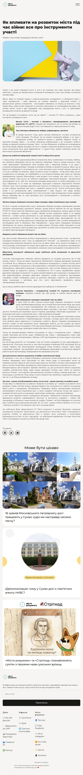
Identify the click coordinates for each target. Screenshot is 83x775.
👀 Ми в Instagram (39, 735)
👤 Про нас (40, 720)
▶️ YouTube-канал (41, 743)
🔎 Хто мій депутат (7, 719)
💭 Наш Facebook (39, 727)
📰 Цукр (22, 723)
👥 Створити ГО (8, 743)
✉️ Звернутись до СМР (10, 727)
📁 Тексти (39, 750)
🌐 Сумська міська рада (24, 730)
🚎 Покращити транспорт (10, 735)
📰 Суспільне (25, 718)
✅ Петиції (7, 750)
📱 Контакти (40, 755)
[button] (77, 4)
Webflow (45, 762)
